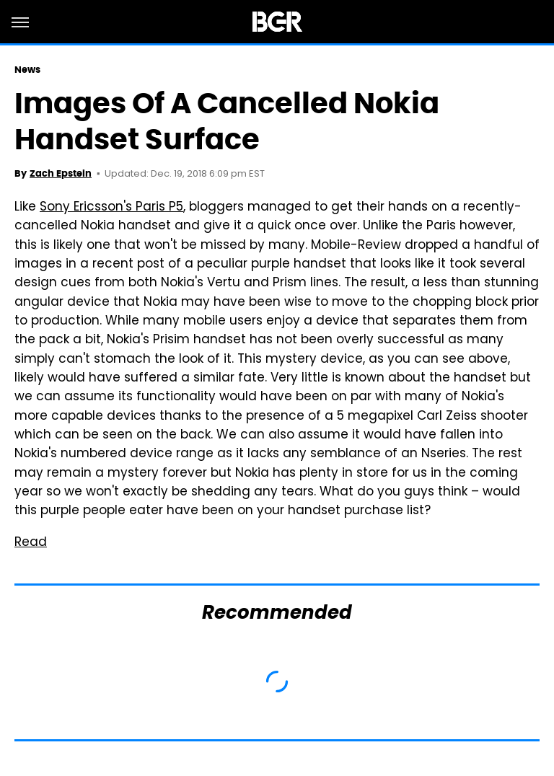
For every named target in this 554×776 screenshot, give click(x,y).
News (27, 69)
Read (30, 543)
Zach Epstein (61, 173)
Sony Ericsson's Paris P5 (111, 208)
